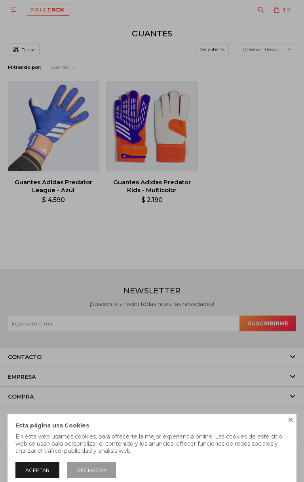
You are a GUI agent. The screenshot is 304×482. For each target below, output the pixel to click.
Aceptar (37, 470)
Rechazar (91, 470)
